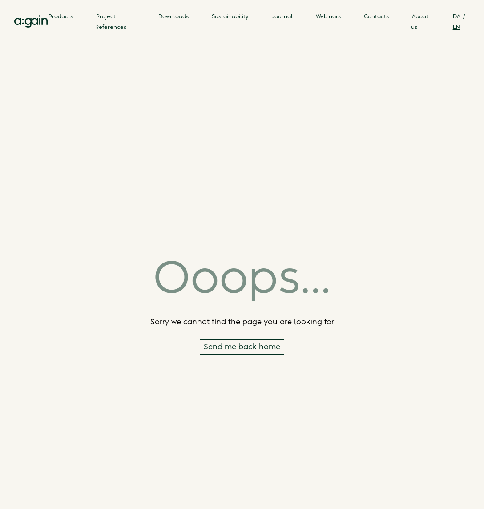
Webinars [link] (328, 16)
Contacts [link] (376, 16)
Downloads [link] (173, 16)
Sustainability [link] (230, 16)
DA (456, 16)
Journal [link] (282, 16)
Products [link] (60, 16)
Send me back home (242, 347)
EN (456, 27)
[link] (31, 21)
